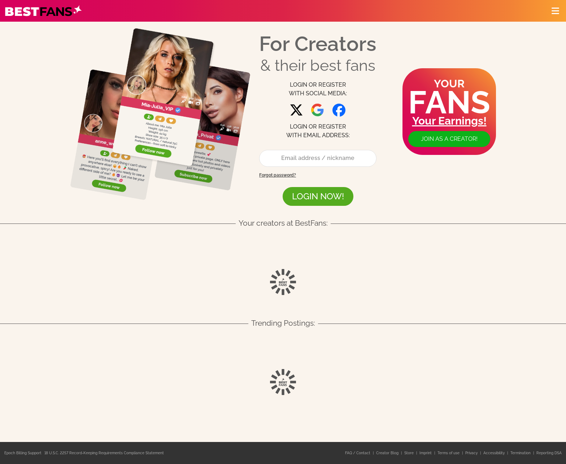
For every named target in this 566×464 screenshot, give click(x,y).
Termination (521, 453)
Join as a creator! (449, 138)
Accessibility (494, 453)
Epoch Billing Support (23, 453)
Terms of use (449, 453)
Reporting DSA (549, 453)
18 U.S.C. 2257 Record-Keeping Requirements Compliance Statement (104, 453)
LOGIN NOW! (318, 196)
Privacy (472, 453)
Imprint (426, 453)
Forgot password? (277, 175)
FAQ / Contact (358, 453)
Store (409, 453)
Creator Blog (388, 453)
